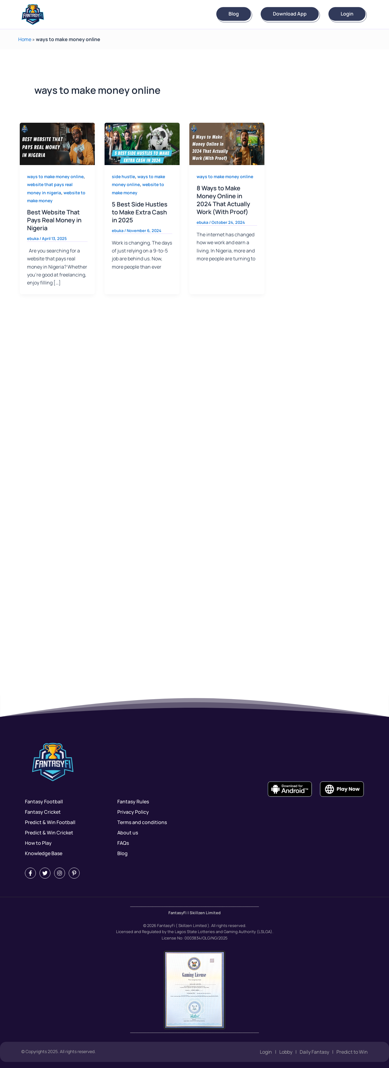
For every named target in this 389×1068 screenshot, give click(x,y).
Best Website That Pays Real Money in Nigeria (54, 220)
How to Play (38, 843)
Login (347, 14)
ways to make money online (55, 176)
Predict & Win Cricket (49, 832)
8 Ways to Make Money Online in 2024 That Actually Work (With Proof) (223, 200)
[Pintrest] (74, 873)
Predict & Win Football (50, 822)
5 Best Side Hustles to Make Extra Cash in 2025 (139, 212)
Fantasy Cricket (43, 812)
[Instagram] (59, 873)
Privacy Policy (133, 812)
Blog (234, 14)
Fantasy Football (44, 801)
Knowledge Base (43, 853)
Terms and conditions (142, 822)
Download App (290, 14)
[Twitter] (45, 873)
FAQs (123, 843)
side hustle (123, 176)
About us (127, 832)
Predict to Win (352, 1052)
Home (24, 39)
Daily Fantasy (314, 1052)
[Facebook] (30, 873)
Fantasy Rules (133, 801)
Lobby (285, 1052)
